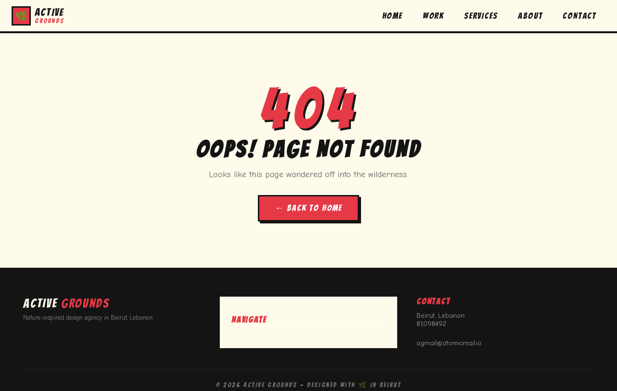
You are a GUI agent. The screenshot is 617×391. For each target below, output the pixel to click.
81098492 (431, 324)
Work (300, 321)
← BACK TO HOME (308, 207)
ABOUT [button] (530, 15)
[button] (38, 16)
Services (324, 321)
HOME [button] (392, 15)
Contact (374, 321)
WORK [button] (433, 15)
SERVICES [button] (480, 15)
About (350, 321)
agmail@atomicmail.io (449, 343)
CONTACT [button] (579, 15)
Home (279, 321)
